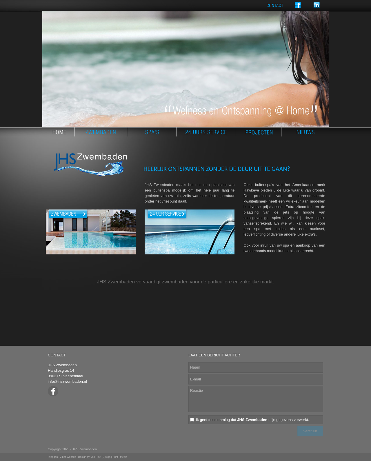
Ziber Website (68, 456)
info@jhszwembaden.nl (67, 381)
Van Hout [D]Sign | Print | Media (108, 456)
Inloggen (53, 456)
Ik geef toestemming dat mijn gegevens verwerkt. (252, 420)
